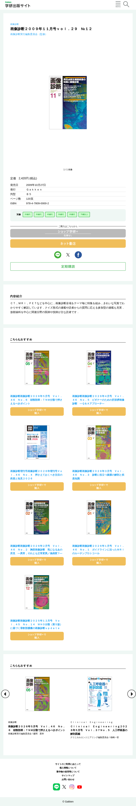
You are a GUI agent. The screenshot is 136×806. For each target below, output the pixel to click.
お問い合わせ (68, 779)
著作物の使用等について (68, 771)
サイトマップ (68, 775)
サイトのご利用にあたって (68, 764)
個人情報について (68, 768)
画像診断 (14, 24)
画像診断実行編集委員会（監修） (28, 34)
